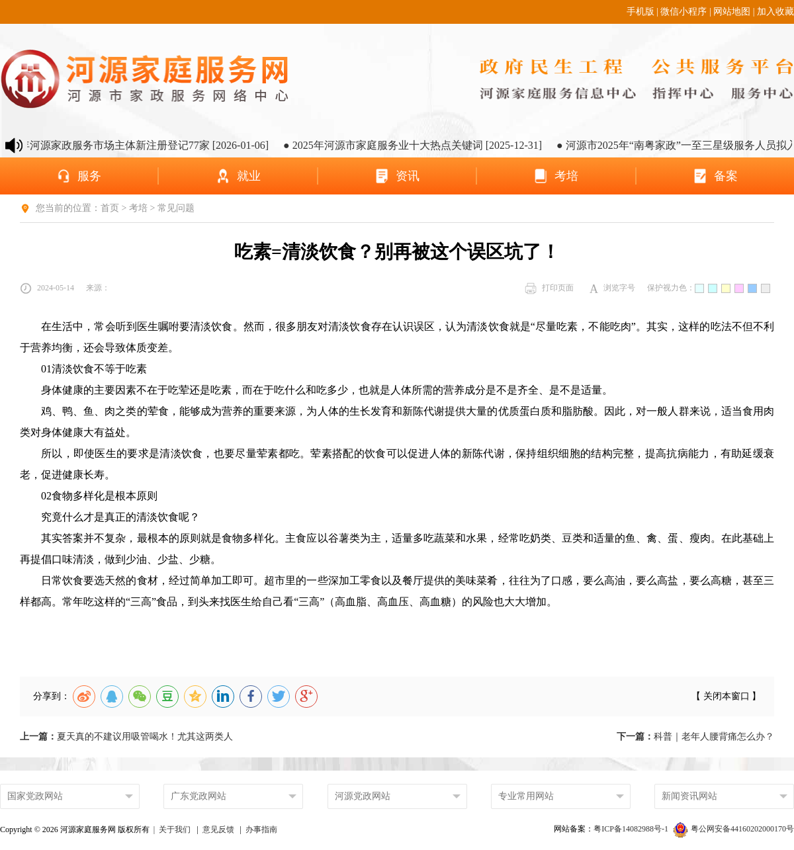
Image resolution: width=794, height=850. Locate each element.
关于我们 (175, 829)
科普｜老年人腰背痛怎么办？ (695, 737)
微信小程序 (683, 12)
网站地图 (731, 12)
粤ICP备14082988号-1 (632, 828)
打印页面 (549, 288)
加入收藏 (775, 12)
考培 (138, 208)
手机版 (640, 12)
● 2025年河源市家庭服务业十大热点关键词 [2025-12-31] (421, 145)
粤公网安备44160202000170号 (734, 828)
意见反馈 (218, 829)
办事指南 (261, 829)
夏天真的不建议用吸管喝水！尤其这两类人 (126, 737)
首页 (110, 208)
